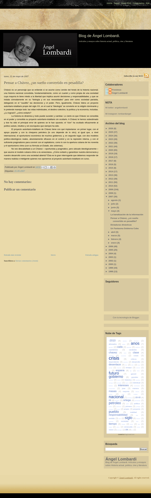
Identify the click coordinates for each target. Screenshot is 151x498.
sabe (140, 415)
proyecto (138, 409)
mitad (126, 394)
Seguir (117, 3)
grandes (137, 377)
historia (120, 380)
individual (138, 383)
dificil (134, 365)
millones (139, 391)
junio (114, 207)
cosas (139, 355)
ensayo (130, 367)
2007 (111, 196)
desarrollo (138, 362)
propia (120, 409)
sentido (113, 418)
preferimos (120, 406)
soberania (114, 421)
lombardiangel (124, 114)
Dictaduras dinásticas (120, 225)
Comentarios (138, 3)
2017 (111, 161)
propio (128, 409)
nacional (118, 397)
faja (133, 370)
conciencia (126, 355)
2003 (111, 257)
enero (114, 243)
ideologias (121, 383)
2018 (111, 157)
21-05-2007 (19, 171)
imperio (128, 383)
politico (112, 406)
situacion (140, 418)
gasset (137, 374)
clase (138, 352)
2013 (111, 175)
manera (138, 388)
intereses (125, 385)
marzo (114, 235)
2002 (111, 261)
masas (115, 391)
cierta (127, 353)
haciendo (113, 380)
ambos (125, 344)
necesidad (131, 397)
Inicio (53, 255)
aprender (112, 347)
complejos (114, 355)
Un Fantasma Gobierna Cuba (124, 228)
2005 (111, 250)
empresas (121, 367)
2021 (111, 146)
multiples (139, 394)
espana (122, 370)
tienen (133, 424)
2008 (111, 193)
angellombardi (121, 107)
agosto (114, 200)
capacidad (130, 347)
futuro (117, 373)
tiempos (125, 424)
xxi (134, 430)
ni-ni (139, 397)
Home (109, 3)
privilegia (140, 406)
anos (137, 343)
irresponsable (114, 388)
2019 (111, 153)
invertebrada (139, 385)
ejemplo (112, 367)
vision (113, 430)
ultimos (119, 427)
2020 (111, 150)
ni (111, 400)
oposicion (119, 400)
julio (113, 204)
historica (130, 380)
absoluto (127, 341)
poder (129, 403)
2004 (111, 253)
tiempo (115, 423)
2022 (111, 143)
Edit (147, 3)
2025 (111, 132)
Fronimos (116, 90)
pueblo (117, 412)
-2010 (115, 340)
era (112, 370)
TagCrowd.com (129, 434)
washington (121, 430)
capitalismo (139, 347)
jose (126, 388)
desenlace (117, 364)
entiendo (140, 367)
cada (121, 346)
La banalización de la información (126, 214)
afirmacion (139, 341)
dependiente (116, 362)
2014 (111, 171)
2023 (111, 139)
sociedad (127, 421)
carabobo (136, 350)
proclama (113, 409)
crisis (117, 358)
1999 (111, 268)
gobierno (119, 377)
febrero (115, 239)
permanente (139, 400)
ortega (128, 400)
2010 (111, 186)
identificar (140, 380)
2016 (111, 164)
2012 (111, 179)
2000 (111, 264)
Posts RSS (126, 3)
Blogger (135, 317)
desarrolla (127, 362)
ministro (114, 394)
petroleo (117, 403)
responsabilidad (121, 414)
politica (139, 403)
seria (121, 418)
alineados (115, 344)
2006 (111, 246)
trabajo (112, 427)
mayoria (128, 391)
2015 (111, 168)
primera (130, 406)
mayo (114, 211)
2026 (111, 128)
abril (113, 232)
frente (140, 370)
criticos (137, 359)
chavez (115, 352)
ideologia (112, 383)
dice (128, 365)
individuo (113, 385)
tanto (140, 421)
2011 (111, 182)
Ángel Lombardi (120, 93)
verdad (140, 427)
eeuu (141, 365)
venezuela (130, 427)
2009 (111, 189)
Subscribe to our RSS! (133, 76)
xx (128, 429)
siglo (130, 418)
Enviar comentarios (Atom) (27, 261)
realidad (137, 412)
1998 (111, 271)
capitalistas (117, 350)
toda (141, 424)
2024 (111, 136)
